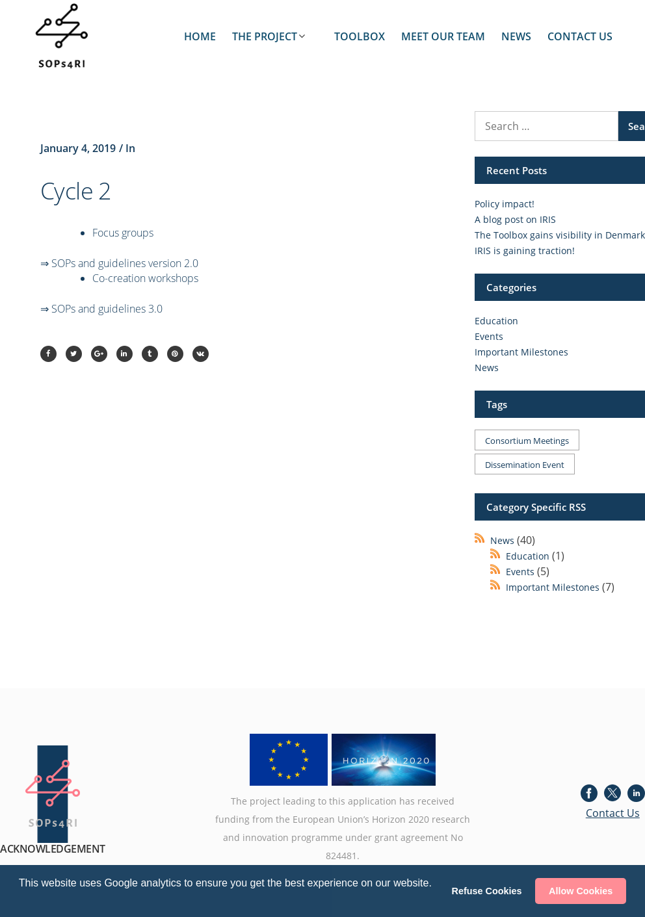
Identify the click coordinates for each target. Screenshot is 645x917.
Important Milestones (521, 352)
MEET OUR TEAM (443, 36)
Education (496, 321)
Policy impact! (504, 204)
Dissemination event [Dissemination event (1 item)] (524, 465)
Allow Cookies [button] (580, 891)
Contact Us (613, 813)
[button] (21, 900)
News (487, 367)
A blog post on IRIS (515, 219)
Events (489, 336)
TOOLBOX (359, 36)
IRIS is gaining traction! (525, 250)
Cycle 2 (76, 191)
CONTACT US (579, 36)
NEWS (516, 36)
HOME (200, 36)
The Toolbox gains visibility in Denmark (560, 235)
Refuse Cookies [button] (487, 891)
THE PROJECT (264, 36)
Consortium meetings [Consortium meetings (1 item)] (527, 440)
